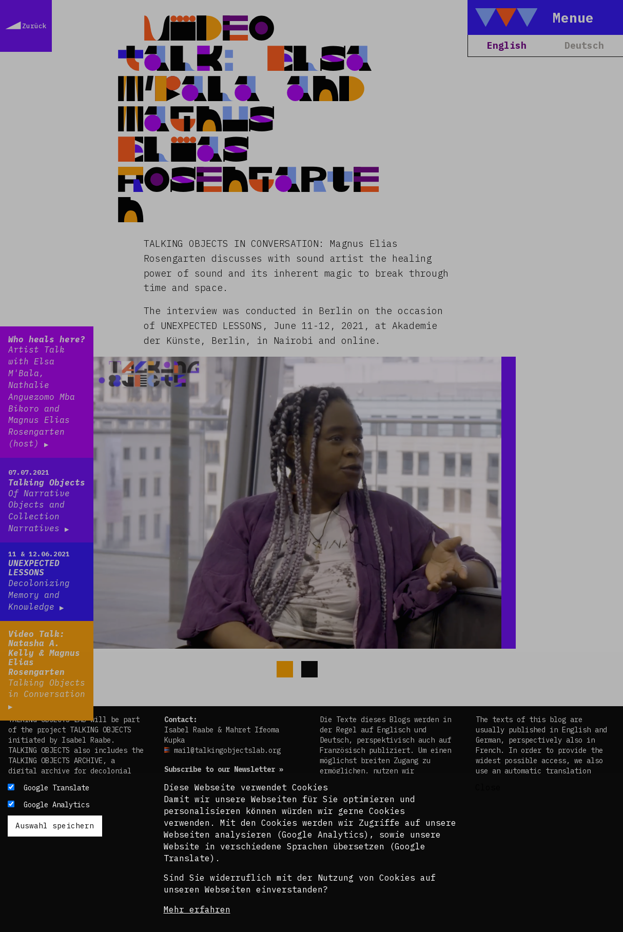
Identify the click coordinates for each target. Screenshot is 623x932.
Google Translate (56, 787)
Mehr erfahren (197, 909)
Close (488, 787)
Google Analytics (56, 804)
